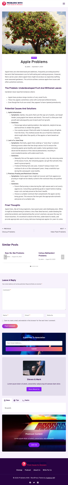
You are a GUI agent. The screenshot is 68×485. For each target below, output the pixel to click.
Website (50, 315)
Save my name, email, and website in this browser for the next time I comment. (29, 321)
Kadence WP (50, 478)
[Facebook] (30, 482)
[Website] (56, 315)
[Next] (62, 257)
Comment (7, 290)
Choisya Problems (17, 230)
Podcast (28, 470)
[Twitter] (34, 482)
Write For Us (47, 470)
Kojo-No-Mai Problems (14, 253)
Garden (34, 57)
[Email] (34, 315)
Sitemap (19, 470)
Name (5, 315)
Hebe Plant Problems (51, 230)
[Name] (12, 315)
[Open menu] (64, 3)
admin (28, 67)
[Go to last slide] (5, 257)
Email (27, 315)
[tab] (30, 266)
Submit (34, 349)
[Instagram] (37, 482)
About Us (36, 470)
